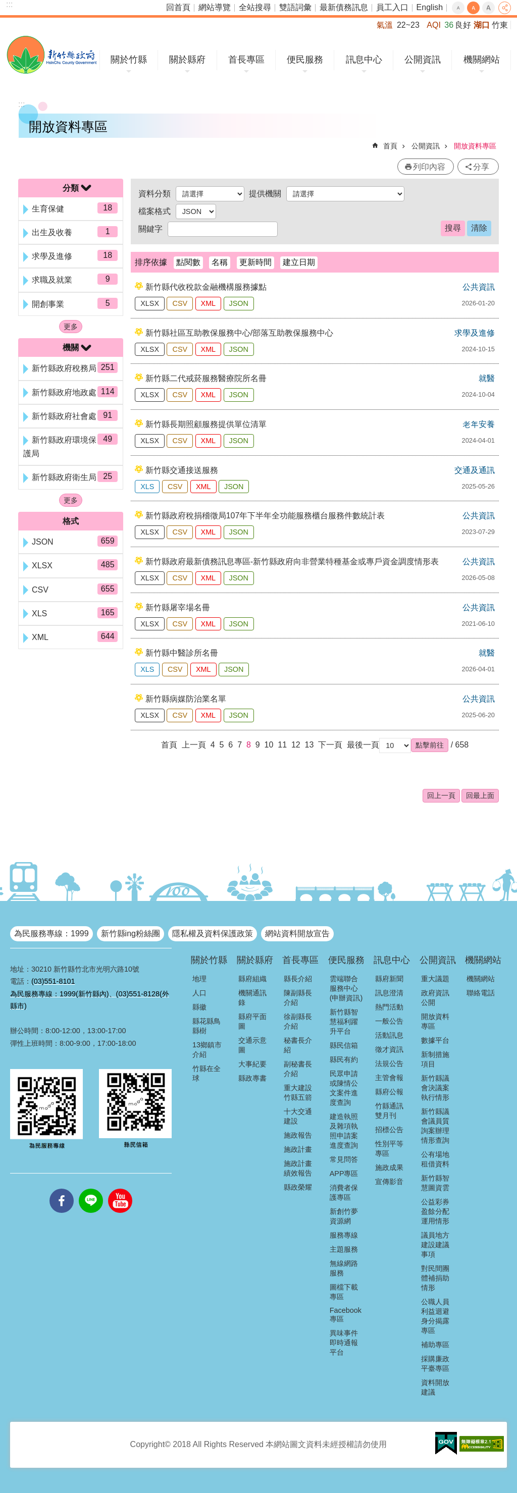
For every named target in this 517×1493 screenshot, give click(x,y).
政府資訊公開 (435, 997)
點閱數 (188, 262)
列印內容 (429, 167)
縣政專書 (252, 1078)
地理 (199, 979)
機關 (71, 347)
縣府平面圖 (252, 1021)
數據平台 (435, 1040)
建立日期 (299, 262)
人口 (199, 993)
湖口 (482, 25)
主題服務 (344, 1249)
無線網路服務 (344, 1268)
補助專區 (435, 1345)
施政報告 (298, 1135)
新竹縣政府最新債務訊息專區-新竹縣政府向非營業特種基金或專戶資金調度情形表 (292, 561)
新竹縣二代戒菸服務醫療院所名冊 (206, 378)
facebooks (61, 1188)
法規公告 (389, 1063)
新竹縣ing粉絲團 (130, 933)
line (91, 1188)
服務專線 (344, 1235)
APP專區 (344, 1173)
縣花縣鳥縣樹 (206, 1026)
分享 (504, 8)
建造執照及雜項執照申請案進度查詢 (344, 1130)
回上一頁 (441, 795)
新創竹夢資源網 (344, 1216)
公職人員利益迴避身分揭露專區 (435, 1316)
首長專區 (246, 60)
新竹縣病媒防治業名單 (185, 699)
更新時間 (255, 262)
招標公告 (389, 1130)
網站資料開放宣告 (297, 933)
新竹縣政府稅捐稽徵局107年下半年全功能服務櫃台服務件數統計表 (265, 515)
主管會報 (389, 1078)
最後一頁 (363, 744)
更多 (71, 327)
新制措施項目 (435, 1059)
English (430, 7)
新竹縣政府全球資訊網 (51, 55)
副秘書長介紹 (298, 1069)
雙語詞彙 (295, 7)
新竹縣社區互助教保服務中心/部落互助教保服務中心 (239, 333)
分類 (71, 188)
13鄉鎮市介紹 (207, 1049)
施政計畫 (298, 1149)
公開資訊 (422, 60)
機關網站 (481, 60)
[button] (429, 745)
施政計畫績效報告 (298, 1168)
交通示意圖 (252, 1045)
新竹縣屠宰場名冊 (177, 607)
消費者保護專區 (344, 1192)
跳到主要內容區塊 (5, 5)
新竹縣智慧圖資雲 (435, 1183)
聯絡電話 (481, 993)
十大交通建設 (298, 1116)
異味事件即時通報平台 (344, 1342)
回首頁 (178, 7)
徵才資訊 (389, 1049)
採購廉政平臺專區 (435, 1363)
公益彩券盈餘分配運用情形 (435, 1211)
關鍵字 (150, 229)
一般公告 (389, 1021)
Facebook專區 (345, 1314)
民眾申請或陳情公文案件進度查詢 (344, 1088)
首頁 (390, 146)
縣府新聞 (389, 979)
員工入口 (392, 7)
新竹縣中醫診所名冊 (181, 653)
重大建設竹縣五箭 (298, 1092)
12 (295, 744)
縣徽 (199, 1007)
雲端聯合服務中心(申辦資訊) (346, 988)
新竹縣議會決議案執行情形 (435, 1087)
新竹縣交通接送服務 (181, 470)
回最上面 (480, 795)
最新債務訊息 (344, 7)
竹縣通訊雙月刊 (389, 1110)
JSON (238, 303)
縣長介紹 (298, 979)
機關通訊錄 (252, 997)
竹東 (500, 25)
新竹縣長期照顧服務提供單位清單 (206, 424)
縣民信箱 (344, 1045)
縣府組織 (252, 979)
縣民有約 (344, 1059)
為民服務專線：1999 (51, 933)
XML (208, 303)
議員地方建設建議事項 (435, 1244)
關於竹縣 (129, 60)
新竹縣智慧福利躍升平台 (344, 1021)
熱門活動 (389, 1007)
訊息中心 (364, 60)
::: (9, 4)
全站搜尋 (255, 7)
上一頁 (194, 744)
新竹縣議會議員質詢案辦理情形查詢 (435, 1125)
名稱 (220, 262)
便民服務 (305, 60)
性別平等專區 (389, 1148)
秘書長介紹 (298, 1045)
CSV (179, 303)
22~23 (408, 25)
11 (282, 744)
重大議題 (435, 979)
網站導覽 (214, 7)
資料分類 (154, 193)
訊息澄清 (389, 993)
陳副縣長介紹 (298, 997)
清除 (479, 228)
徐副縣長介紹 (298, 1021)
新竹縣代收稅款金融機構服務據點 (206, 287)
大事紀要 (252, 1064)
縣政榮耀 (298, 1187)
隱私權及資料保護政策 (212, 933)
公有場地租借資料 (435, 1159)
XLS (147, 487)
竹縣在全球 (206, 1073)
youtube (120, 1188)
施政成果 (389, 1167)
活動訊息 (389, 1035)
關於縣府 (187, 60)
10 (269, 744)
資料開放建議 (435, 1387)
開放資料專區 (475, 146)
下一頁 (330, 744)
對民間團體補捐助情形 (435, 1278)
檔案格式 (154, 211)
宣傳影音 (389, 1182)
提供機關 (265, 193)
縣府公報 (389, 1092)
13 (309, 744)
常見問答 (344, 1159)
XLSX (149, 303)
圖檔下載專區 (344, 1292)
